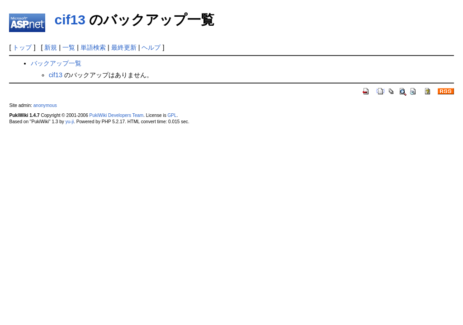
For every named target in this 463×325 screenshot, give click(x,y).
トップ (22, 47)
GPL (171, 115)
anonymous (45, 105)
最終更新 (124, 47)
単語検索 (93, 47)
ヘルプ (151, 47)
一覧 (68, 47)
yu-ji (70, 121)
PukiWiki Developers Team (117, 115)
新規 (50, 47)
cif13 (69, 19)
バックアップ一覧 (56, 63)
